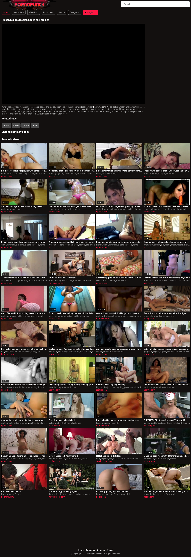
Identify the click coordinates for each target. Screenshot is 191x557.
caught (60, 245)
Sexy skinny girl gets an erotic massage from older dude (119, 278)
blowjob (161, 173)
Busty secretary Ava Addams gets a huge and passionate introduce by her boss (72, 349)
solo (43, 173)
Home (6, 12)
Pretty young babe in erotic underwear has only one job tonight (167, 171)
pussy (88, 280)
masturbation (70, 173)
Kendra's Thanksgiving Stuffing (110, 384)
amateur (20, 173)
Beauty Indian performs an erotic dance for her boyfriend (24, 456)
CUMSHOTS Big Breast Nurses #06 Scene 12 (164, 420)
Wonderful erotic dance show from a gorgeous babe (72, 171)
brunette (5, 173)
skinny (99, 280)
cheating (115, 387)
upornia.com (7, 176)
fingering (73, 280)
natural (85, 458)
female (43, 245)
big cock (84, 352)
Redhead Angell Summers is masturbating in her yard (167, 491)
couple (99, 352)
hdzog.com (149, 318)
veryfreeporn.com (57, 283)
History (62, 12)
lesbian (6, 125)
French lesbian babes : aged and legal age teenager (119, 420)
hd (173, 316)
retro (104, 316)
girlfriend (20, 245)
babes (16, 125)
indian (38, 458)
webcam (114, 209)
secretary (53, 352)
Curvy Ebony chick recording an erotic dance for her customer (24, 313)
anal (94, 352)
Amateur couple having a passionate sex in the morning (119, 349)
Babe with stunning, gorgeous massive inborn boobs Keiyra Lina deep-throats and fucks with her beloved (167, 349)
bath (64, 423)
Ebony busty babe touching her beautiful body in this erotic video (72, 313)
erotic (35, 125)
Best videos (19, 12)
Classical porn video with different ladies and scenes (167, 456)
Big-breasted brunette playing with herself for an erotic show (24, 171)
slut (162, 245)
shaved (168, 316)
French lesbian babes (11, 491)
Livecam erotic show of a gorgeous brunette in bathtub (72, 206)
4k (50, 494)
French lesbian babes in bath (62, 420)
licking (27, 352)
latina (37, 173)
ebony (114, 173)
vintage (135, 316)
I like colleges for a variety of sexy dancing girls (71, 384)
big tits (28, 173)
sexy (51, 387)
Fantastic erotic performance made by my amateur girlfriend (24, 242)
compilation (120, 316)
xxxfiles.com (101, 390)
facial (128, 458)
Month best (48, 12)
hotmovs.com (20, 131)
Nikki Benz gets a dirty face (108, 456)
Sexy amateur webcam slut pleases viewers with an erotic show (167, 242)
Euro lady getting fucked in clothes (112, 491)
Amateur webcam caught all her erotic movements (72, 242)
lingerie (105, 209)
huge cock (68, 352)
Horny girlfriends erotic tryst (62, 278)
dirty (98, 458)
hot (2, 352)
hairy (129, 316)
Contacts (101, 550)
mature (69, 458)
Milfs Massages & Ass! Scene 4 (63, 456)
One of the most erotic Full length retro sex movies (119, 313)
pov (122, 352)
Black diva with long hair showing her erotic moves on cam (119, 171)
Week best (33, 12)
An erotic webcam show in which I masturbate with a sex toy (167, 206)
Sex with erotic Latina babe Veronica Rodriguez (166, 313)
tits (32, 173)
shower (77, 423)
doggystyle (124, 387)
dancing (57, 387)
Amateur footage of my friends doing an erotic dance (24, 206)
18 (118, 423)
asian (160, 209)
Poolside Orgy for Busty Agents (63, 491)
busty (51, 316)
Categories (75, 12)
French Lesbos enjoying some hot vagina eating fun (24, 349)
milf (79, 458)
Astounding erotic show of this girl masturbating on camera (24, 420)
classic (173, 458)
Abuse (110, 550)
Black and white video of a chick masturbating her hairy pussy (24, 384)
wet (38, 352)
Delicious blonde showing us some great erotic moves (119, 242)
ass (56, 280)
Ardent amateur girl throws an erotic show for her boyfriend (24, 278)
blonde (99, 245)
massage (113, 280)
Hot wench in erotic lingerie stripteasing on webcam (119, 206)
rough (187, 423)
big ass (62, 280)
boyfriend (20, 280)
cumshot (86, 494)
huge (60, 352)
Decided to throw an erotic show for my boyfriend (167, 278)
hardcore (160, 316)
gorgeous (59, 173)
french (26, 125)
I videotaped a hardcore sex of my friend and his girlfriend (167, 384)
